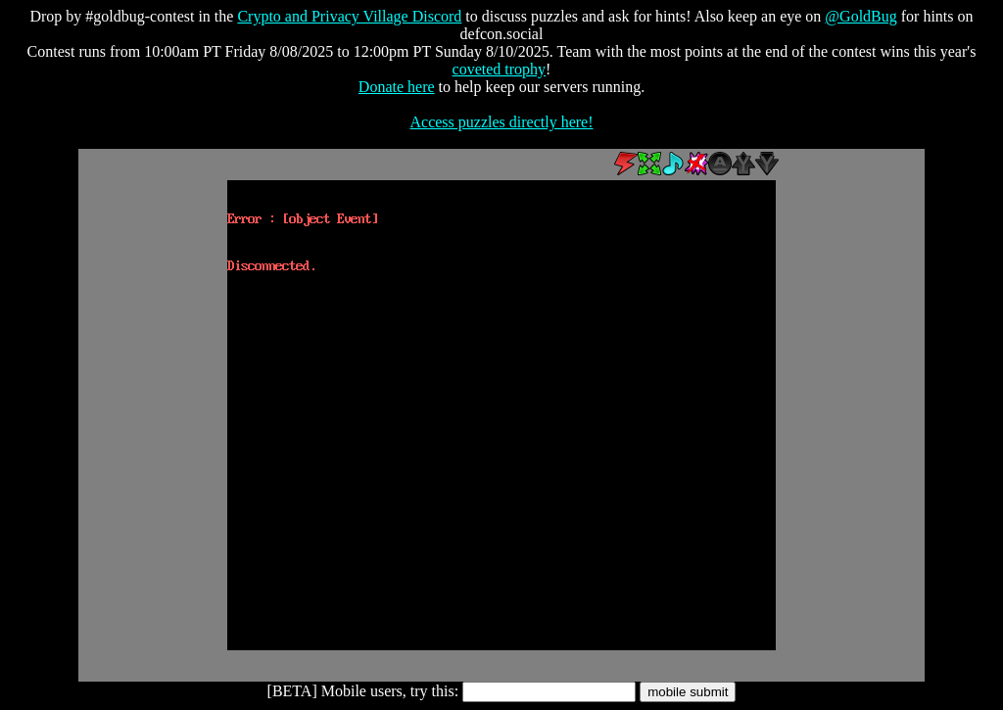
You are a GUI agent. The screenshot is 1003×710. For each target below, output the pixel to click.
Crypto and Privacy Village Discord (349, 16)
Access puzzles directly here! (501, 122)
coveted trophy (500, 69)
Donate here (396, 86)
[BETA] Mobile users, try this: (363, 691)
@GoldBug (860, 16)
